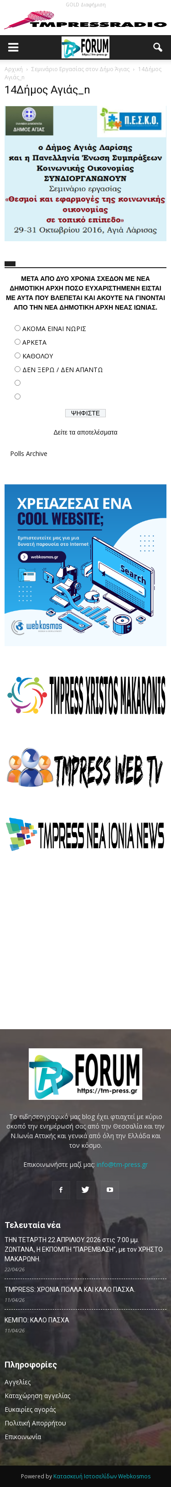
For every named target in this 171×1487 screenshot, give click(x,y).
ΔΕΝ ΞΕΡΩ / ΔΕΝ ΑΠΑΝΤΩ (62, 369)
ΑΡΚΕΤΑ (34, 342)
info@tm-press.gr (122, 1164)
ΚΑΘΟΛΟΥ (37, 356)
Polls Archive (28, 453)
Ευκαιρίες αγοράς (30, 1409)
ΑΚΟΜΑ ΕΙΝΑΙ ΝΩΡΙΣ (54, 328)
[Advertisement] (85, 940)
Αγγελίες (18, 1382)
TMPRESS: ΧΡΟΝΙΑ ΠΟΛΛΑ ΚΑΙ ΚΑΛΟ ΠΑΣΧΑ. (70, 1289)
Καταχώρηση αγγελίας (37, 1395)
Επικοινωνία (23, 1436)
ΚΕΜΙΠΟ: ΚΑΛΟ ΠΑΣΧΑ (37, 1320)
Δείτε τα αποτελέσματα (85, 432)
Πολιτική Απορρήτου (35, 1423)
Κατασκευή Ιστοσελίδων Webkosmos (101, 1476)
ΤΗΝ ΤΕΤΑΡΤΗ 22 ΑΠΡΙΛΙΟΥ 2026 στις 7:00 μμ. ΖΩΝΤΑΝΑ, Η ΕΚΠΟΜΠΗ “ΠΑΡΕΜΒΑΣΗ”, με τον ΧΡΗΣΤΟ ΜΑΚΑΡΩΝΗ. (84, 1249)
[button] (158, 47)
